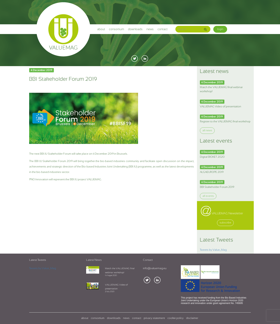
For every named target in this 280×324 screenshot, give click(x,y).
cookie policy (175, 318)
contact (163, 29)
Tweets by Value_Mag (213, 249)
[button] (220, 29)
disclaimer (192, 318)
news (150, 29)
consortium (116, 29)
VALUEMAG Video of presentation (220, 106)
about (101, 29)
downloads (135, 29)
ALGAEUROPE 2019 (211, 172)
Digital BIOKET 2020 (212, 156)
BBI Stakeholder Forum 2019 (217, 187)
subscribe (225, 222)
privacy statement (154, 318)
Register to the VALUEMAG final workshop (225, 121)
